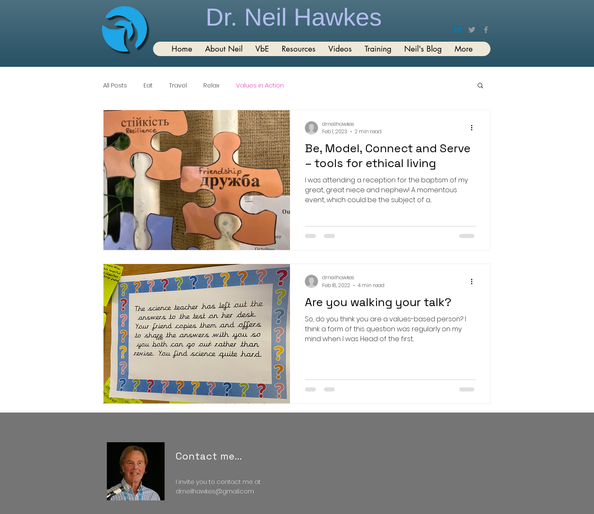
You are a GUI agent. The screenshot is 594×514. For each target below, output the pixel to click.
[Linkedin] (457, 29)
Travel (178, 85)
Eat (148, 85)
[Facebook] (485, 29)
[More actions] (474, 128)
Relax (211, 85)
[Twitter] (471, 29)
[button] (480, 86)
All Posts (115, 85)
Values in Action (260, 85)
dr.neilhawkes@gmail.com (215, 491)
